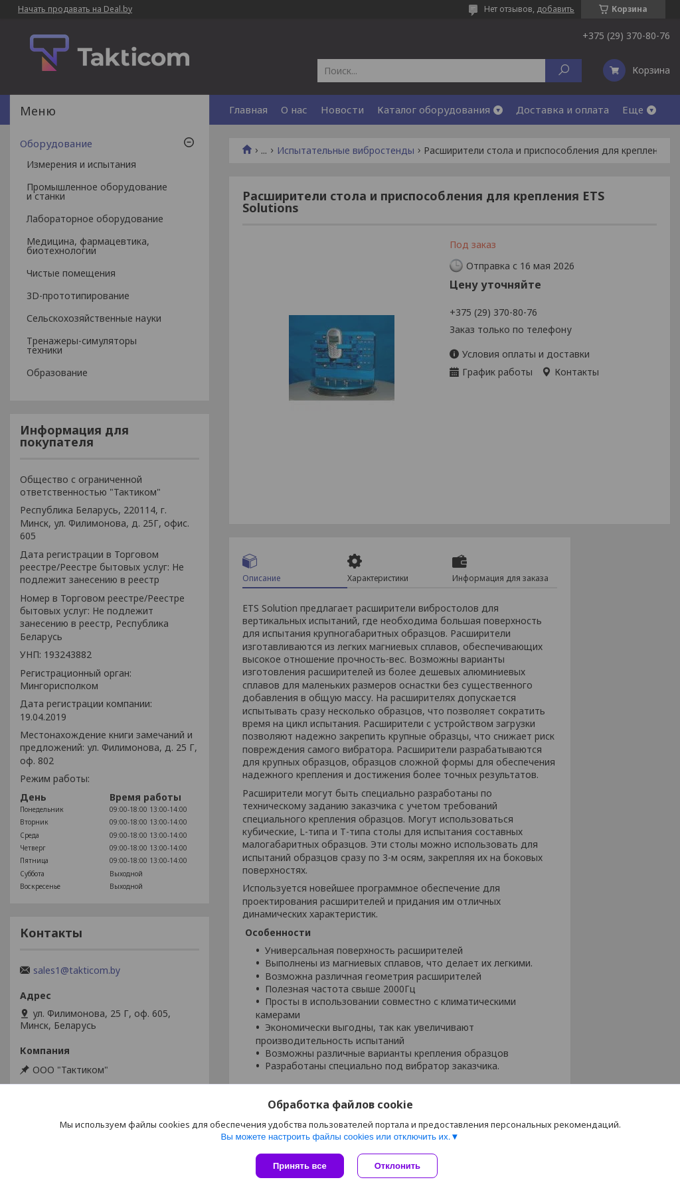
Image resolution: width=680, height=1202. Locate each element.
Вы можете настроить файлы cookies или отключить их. (335, 1137)
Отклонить (397, 1166)
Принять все (300, 1166)
